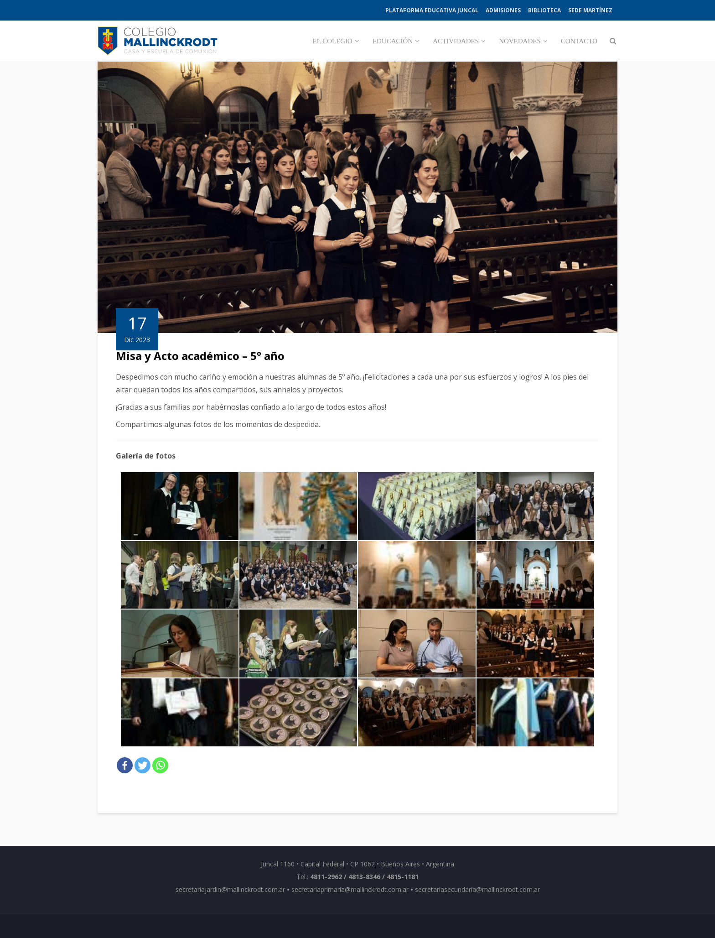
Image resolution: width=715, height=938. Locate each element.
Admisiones (503, 10)
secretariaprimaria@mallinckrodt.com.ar (350, 889)
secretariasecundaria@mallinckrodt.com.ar (477, 889)
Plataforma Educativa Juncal (431, 10)
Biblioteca (544, 10)
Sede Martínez (590, 10)
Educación (393, 41)
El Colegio (332, 41)
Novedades (520, 41)
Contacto (579, 41)
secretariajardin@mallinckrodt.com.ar (230, 889)
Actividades (456, 41)
